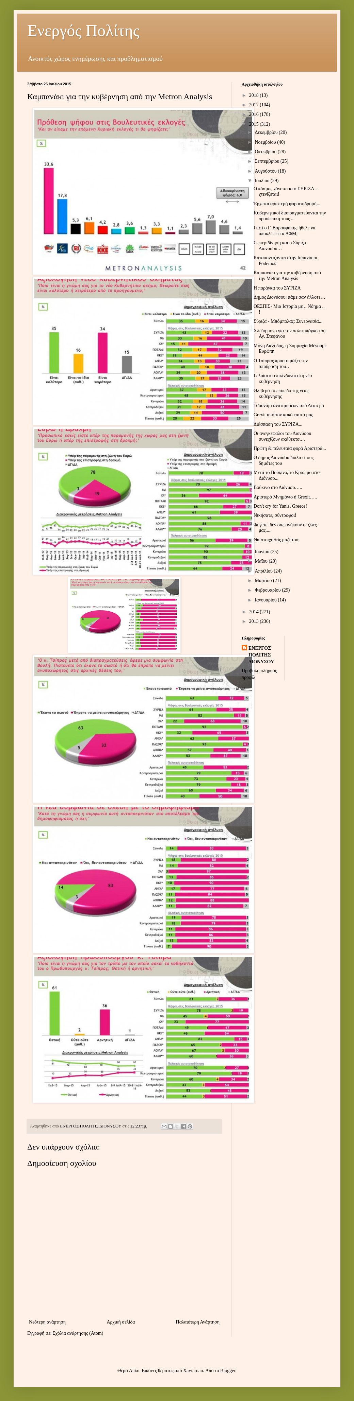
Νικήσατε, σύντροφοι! (275, 515)
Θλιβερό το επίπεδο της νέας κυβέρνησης (281, 393)
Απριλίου (264, 571)
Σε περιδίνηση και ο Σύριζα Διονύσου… (280, 245)
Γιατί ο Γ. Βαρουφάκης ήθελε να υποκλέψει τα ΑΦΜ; (285, 230)
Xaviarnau (193, 1370)
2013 (254, 621)
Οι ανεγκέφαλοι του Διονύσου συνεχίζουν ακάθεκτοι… (282, 436)
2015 (254, 124)
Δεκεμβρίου (267, 132)
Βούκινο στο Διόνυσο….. (278, 487)
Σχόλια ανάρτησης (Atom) (78, 1333)
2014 (254, 611)
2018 (254, 95)
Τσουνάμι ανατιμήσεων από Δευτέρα (289, 405)
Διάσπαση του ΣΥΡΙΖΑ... (278, 424)
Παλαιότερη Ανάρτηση (198, 1322)
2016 (254, 114)
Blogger (227, 1370)
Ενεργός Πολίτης (83, 30)
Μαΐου (262, 561)
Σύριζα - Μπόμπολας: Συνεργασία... (288, 321)
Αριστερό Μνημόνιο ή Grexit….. (285, 497)
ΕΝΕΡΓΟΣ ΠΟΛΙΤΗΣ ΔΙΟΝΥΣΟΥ (261, 655)
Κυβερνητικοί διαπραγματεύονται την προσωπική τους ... (290, 215)
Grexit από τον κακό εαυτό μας (283, 414)
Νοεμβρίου (266, 142)
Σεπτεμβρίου (267, 161)
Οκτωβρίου (266, 151)
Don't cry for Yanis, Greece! (280, 506)
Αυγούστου (266, 171)
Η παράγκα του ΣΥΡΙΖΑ (277, 288)
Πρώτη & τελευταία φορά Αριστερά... (290, 448)
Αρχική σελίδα (121, 1322)
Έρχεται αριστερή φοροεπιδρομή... (287, 203)
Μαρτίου (264, 580)
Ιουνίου (262, 551)
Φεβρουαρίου (268, 590)
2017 (254, 104)
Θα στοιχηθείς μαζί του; (277, 539)
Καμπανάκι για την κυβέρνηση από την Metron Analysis (287, 275)
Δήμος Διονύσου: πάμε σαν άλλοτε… (289, 297)
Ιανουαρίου (266, 599)
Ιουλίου (263, 180)
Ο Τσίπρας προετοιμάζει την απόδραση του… (281, 363)
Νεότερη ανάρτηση (47, 1322)
